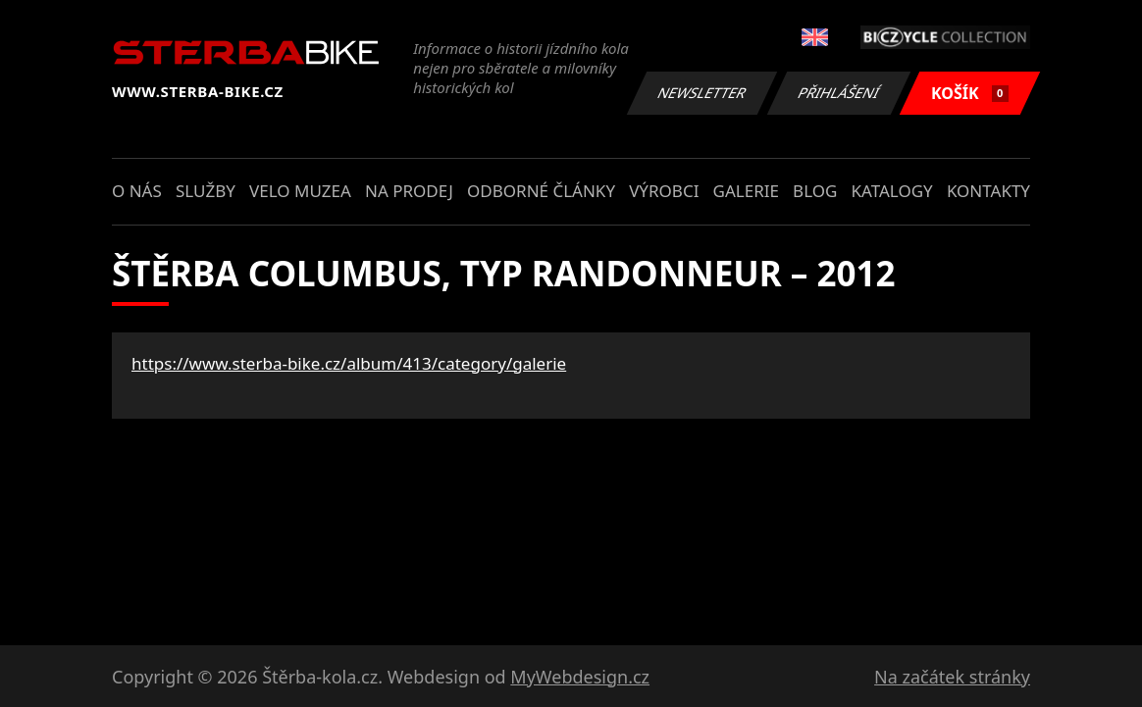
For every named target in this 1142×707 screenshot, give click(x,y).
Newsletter (701, 92)
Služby (205, 190)
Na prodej (409, 190)
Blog (815, 190)
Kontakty (988, 190)
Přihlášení (838, 92)
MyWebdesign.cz (579, 676)
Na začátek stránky (952, 676)
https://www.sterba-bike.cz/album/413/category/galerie (348, 363)
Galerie (746, 190)
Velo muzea (300, 190)
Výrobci (664, 190)
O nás (137, 190)
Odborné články (541, 190)
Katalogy (892, 190)
